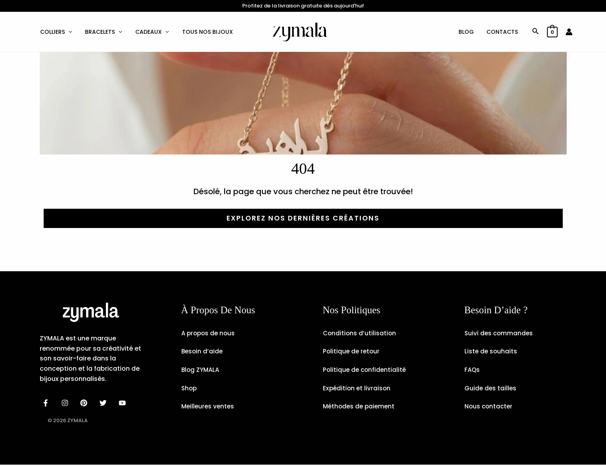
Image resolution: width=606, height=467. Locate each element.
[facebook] (47, 402)
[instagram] (66, 402)
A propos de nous (209, 333)
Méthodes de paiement (360, 408)
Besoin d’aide (202, 352)
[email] (123, 402)
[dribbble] (104, 402)
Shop (189, 389)
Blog (468, 32)
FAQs (472, 370)
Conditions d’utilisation (360, 333)
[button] (67, 31)
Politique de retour (352, 352)
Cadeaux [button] (149, 32)
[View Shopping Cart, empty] (552, 31)
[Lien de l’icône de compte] (569, 31)
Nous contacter (489, 408)
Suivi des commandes (499, 333)
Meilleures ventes (208, 408)
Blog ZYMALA (201, 370)
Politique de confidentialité (366, 370)
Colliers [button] (55, 32)
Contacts (503, 32)
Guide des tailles (491, 389)
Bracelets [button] (101, 32)
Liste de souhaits (491, 352)
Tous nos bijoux (202, 32)
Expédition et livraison (357, 389)
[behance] (85, 402)
